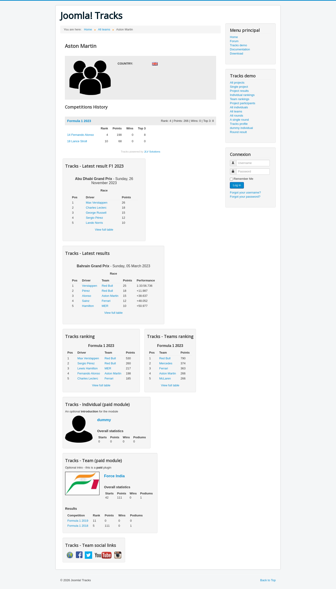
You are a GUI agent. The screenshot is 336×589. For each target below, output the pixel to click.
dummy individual (241, 128)
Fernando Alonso (80, 134)
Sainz (86, 301)
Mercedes (165, 363)
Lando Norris (94, 222)
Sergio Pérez (94, 217)
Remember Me (243, 178)
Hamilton (88, 306)
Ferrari (106, 301)
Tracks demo (238, 45)
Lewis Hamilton (87, 368)
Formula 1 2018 (77, 525)
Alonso (86, 295)
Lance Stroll (77, 141)
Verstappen (89, 285)
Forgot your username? (245, 192)
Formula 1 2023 (79, 121)
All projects (237, 82)
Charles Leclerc (96, 207)
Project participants (242, 103)
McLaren (165, 378)
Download (236, 53)
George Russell (96, 212)
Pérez (86, 290)
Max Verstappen (96, 202)
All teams (236, 111)
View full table (104, 229)
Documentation (240, 49)
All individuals (239, 107)
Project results (239, 91)
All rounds (236, 115)
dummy (104, 420)
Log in (237, 185)
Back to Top (268, 580)
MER (105, 306)
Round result (238, 132)
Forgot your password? (245, 196)
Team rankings (239, 99)
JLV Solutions (152, 151)
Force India (114, 476)
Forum (234, 41)
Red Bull (107, 285)
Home (234, 37)
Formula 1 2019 (77, 520)
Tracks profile (239, 123)
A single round (239, 119)
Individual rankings (242, 95)
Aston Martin (110, 295)
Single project (239, 86)
